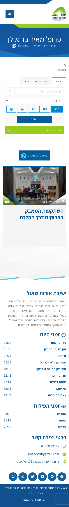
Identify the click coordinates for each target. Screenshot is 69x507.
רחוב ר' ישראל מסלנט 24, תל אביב (38, 461)
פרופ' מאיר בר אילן (51, 202)
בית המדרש (39, 45)
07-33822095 (50, 446)
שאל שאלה (37, 155)
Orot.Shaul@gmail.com (43, 454)
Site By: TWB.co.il (35, 500)
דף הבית (52, 45)
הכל (57, 109)
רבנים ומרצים (41, 81)
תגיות (26, 81)
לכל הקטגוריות (53, 130)
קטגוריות (59, 81)
